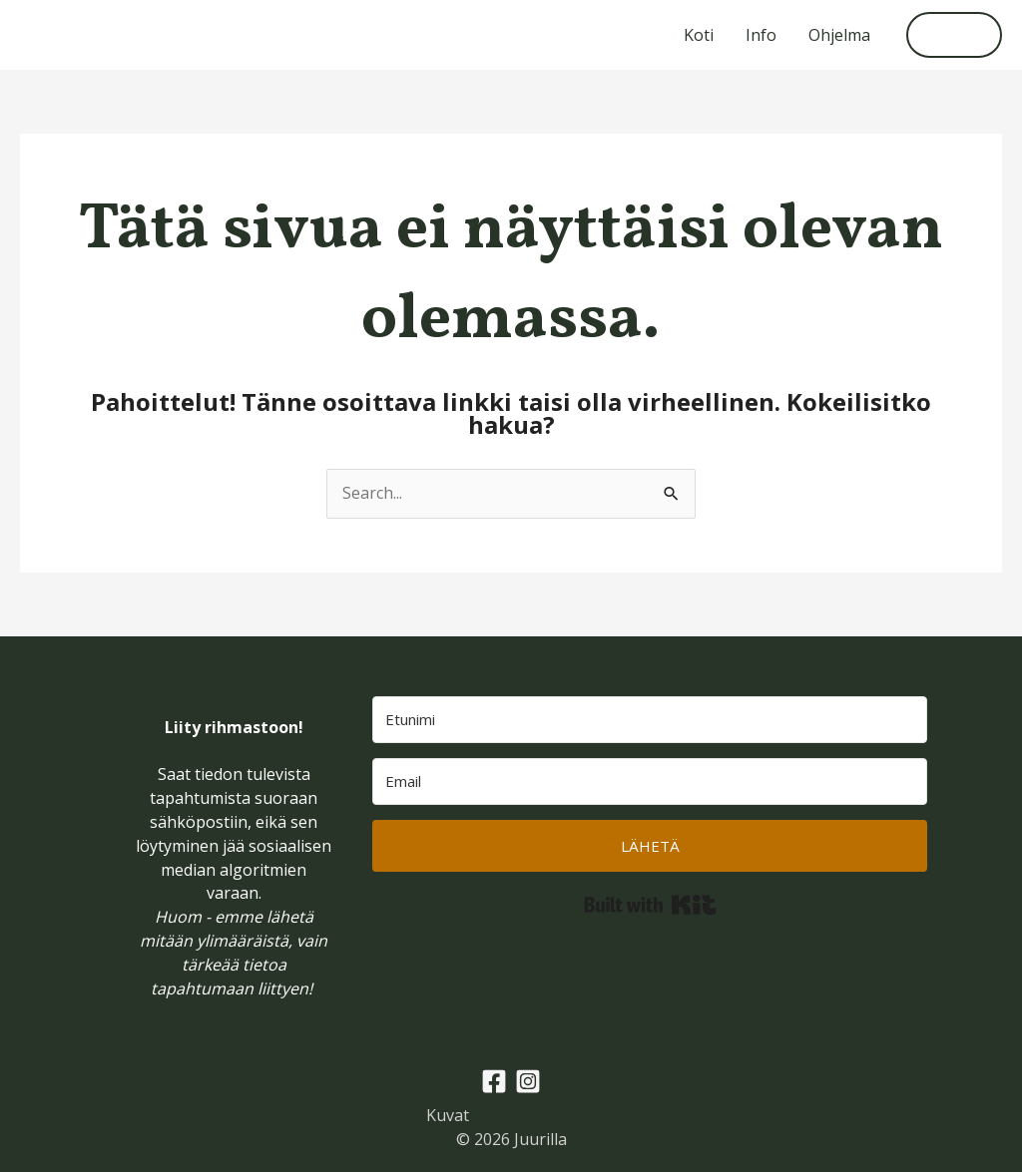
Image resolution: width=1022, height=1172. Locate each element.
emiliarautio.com (535, 1115)
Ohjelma (839, 35)
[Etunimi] (649, 719)
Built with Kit (650, 905)
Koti (699, 35)
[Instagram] (528, 1081)
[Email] (649, 781)
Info (761, 35)
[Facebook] (494, 1081)
